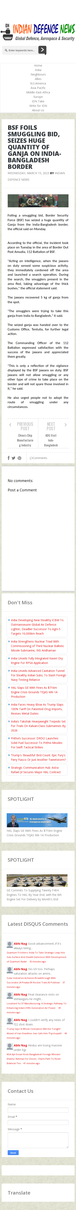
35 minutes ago (37, 961)
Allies (38, 79)
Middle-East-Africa (38, 92)
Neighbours (38, 74)
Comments (38, 458)
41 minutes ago (31, 1063)
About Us (38, 110)
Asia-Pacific (38, 88)
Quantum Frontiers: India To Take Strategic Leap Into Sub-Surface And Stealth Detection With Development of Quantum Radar (36, 957)
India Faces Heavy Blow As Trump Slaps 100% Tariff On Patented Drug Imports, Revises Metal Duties (37, 709)
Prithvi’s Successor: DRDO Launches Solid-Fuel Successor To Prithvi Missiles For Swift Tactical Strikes (36, 742)
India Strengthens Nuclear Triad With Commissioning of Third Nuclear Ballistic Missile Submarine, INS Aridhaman (37, 645)
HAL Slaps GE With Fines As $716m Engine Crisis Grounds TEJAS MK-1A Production (34, 692)
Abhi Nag (20, 943)
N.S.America (38, 83)
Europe (38, 97)
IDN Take (38, 101)
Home (38, 65)
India (38, 70)
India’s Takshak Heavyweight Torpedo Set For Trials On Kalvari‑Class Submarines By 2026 (38, 725)
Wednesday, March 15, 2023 (28, 173)
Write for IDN (38, 106)
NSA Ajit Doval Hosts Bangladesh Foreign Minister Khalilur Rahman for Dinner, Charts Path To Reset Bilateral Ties (34, 1059)
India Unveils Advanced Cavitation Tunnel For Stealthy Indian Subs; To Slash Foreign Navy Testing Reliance (38, 675)
